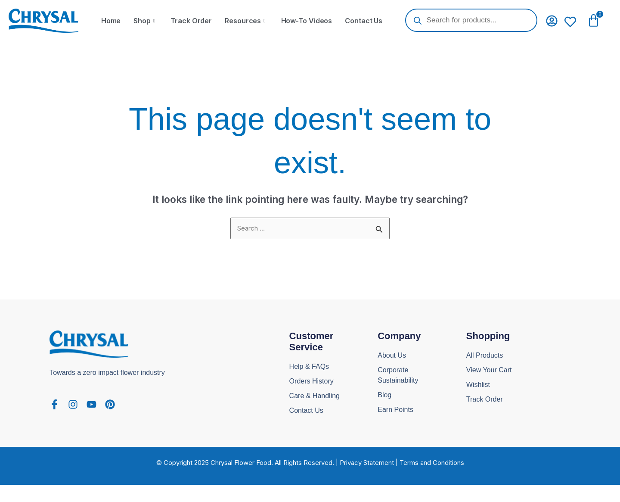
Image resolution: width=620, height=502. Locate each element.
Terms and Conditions (432, 462)
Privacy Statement (367, 462)
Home (111, 20)
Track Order (191, 20)
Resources (245, 20)
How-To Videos (306, 20)
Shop (144, 20)
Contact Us (363, 20)
